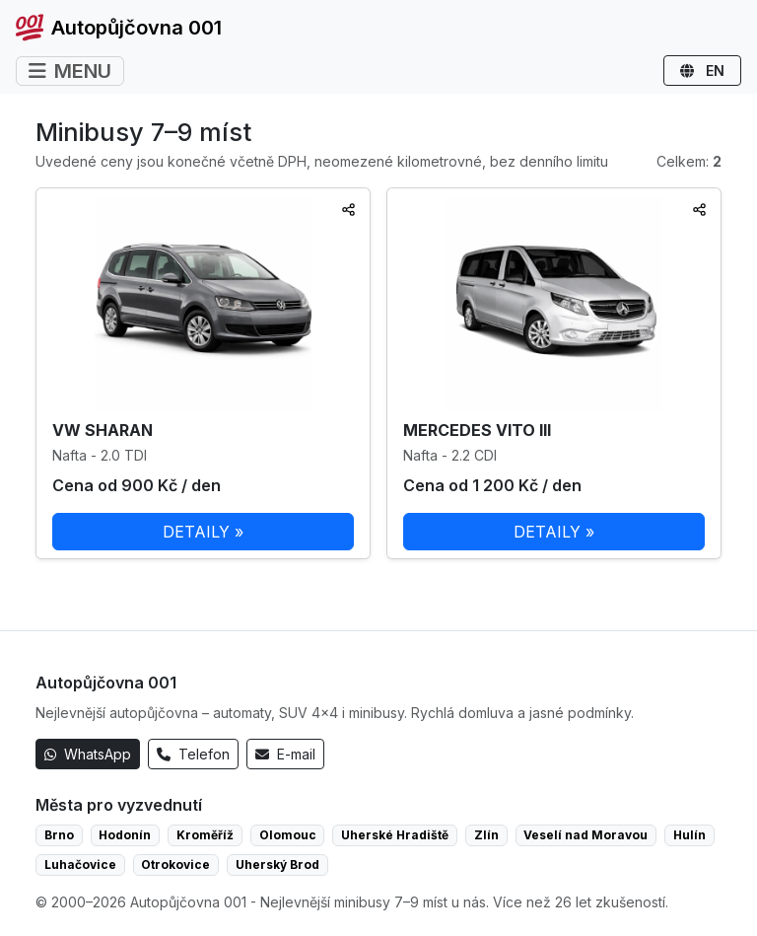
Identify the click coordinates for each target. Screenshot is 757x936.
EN (702, 70)
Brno (59, 835)
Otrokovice (175, 864)
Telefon (193, 754)
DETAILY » (203, 531)
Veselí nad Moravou (585, 835)
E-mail (285, 754)
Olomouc (287, 835)
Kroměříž (205, 835)
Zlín (486, 835)
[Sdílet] (348, 209)
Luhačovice (80, 864)
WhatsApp (87, 754)
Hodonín (125, 835)
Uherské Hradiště (394, 835)
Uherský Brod (277, 864)
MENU (70, 71)
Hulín (689, 835)
